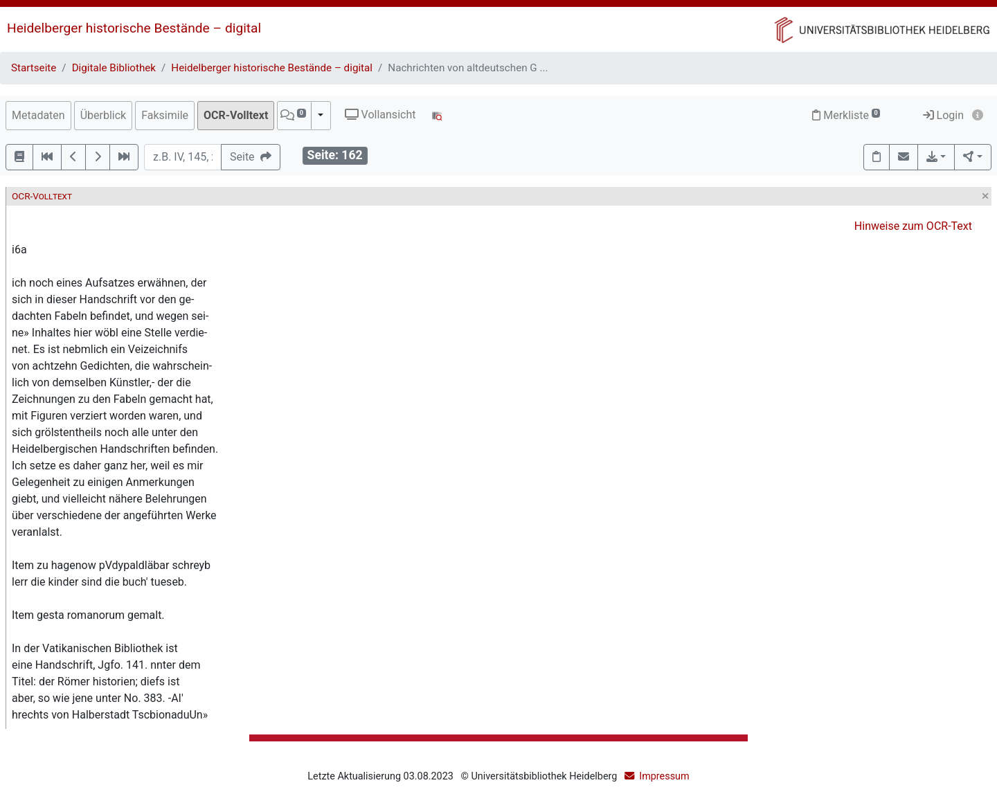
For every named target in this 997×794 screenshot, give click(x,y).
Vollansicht (380, 114)
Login (943, 115)
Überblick (103, 115)
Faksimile (164, 115)
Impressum (664, 776)
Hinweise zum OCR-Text (913, 226)
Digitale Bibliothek (114, 68)
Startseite (33, 68)
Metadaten (38, 115)
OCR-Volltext (236, 115)
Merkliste (846, 115)
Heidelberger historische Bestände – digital (134, 28)
